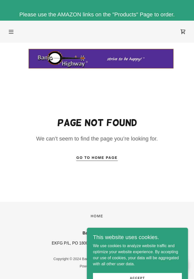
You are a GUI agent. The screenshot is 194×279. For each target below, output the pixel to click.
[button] (11, 32)
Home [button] (97, 216)
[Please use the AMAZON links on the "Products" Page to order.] (97, 10)
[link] (183, 32)
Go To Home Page (96, 158)
